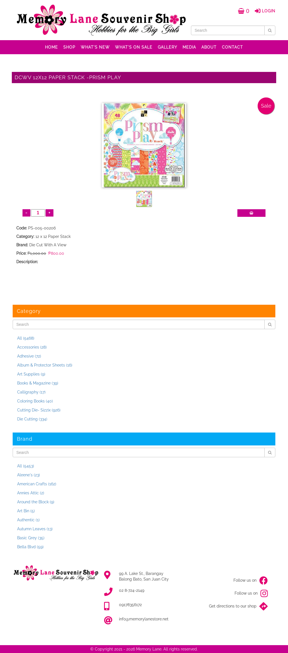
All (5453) (25, 466)
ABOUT (209, 47)
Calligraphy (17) (31, 392)
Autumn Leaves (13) (35, 529)
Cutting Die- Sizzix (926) (38, 410)
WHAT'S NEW (95, 47)
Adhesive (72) (29, 356)
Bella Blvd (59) (30, 547)
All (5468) (25, 338)
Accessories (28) (32, 347)
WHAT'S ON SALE (133, 47)
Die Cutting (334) (32, 419)
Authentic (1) (28, 520)
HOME (51, 47)
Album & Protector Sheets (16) (44, 365)
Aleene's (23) (28, 475)
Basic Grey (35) (30, 538)
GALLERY (167, 47)
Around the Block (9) (35, 502)
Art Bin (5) (26, 511)
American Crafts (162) (36, 484)
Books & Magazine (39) (37, 383)
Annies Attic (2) (30, 493)
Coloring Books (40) (35, 401)
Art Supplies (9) (31, 374)
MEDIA (189, 47)
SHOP (69, 47)
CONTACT (232, 47)
